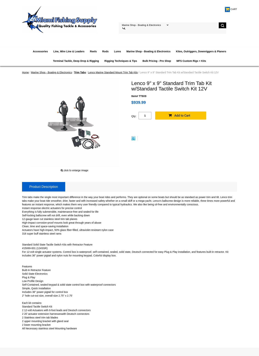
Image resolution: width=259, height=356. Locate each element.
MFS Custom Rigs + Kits (191, 60)
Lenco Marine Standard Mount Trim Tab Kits (113, 72)
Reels (93, 51)
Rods (105, 51)
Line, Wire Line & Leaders (69, 51)
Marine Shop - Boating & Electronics (148, 51)
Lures (117, 51)
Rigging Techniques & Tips (120, 60)
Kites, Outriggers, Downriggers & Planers (201, 51)
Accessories (40, 51)
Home (25, 72)
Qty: (133, 116)
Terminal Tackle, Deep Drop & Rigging (76, 60)
